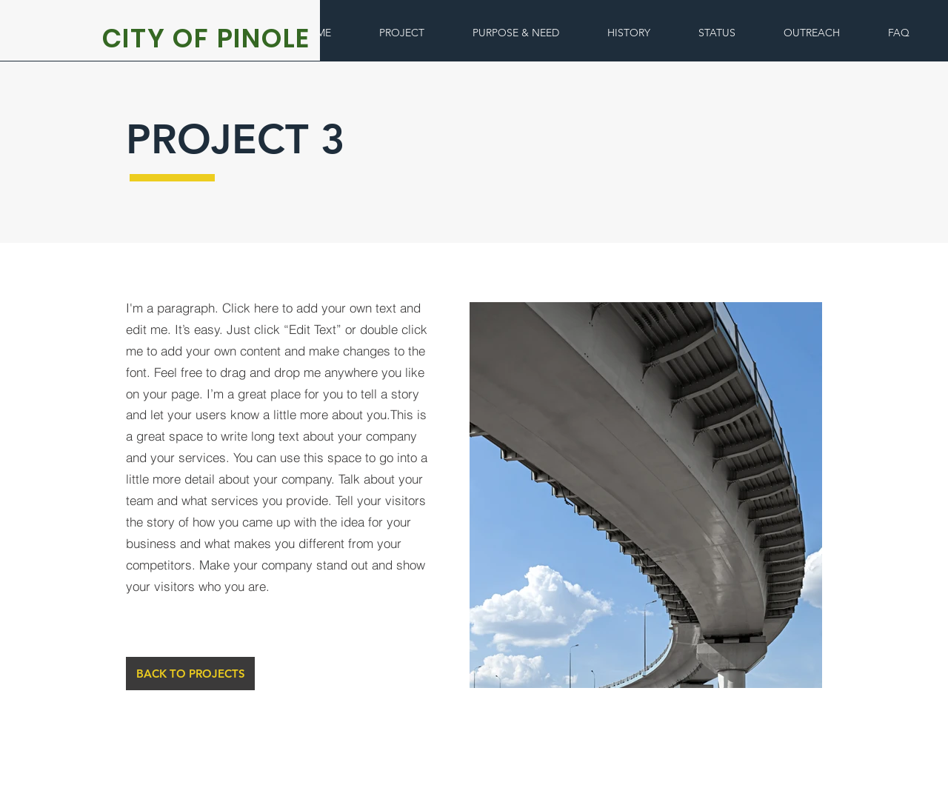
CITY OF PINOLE (206, 38)
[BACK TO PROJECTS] (190, 673)
